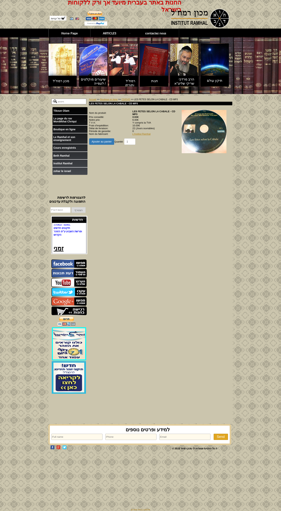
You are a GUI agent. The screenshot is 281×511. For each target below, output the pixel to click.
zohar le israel (62, 171)
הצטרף (78, 210)
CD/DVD (126, 99)
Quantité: (119, 141)
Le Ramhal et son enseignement (64, 139)
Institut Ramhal (62, 163)
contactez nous (155, 33)
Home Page (69, 33)
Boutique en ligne (109, 99)
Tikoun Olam (61, 110)
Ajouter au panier (102, 141)
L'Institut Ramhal (141, 134)
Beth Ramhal (61, 155)
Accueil (92, 99)
